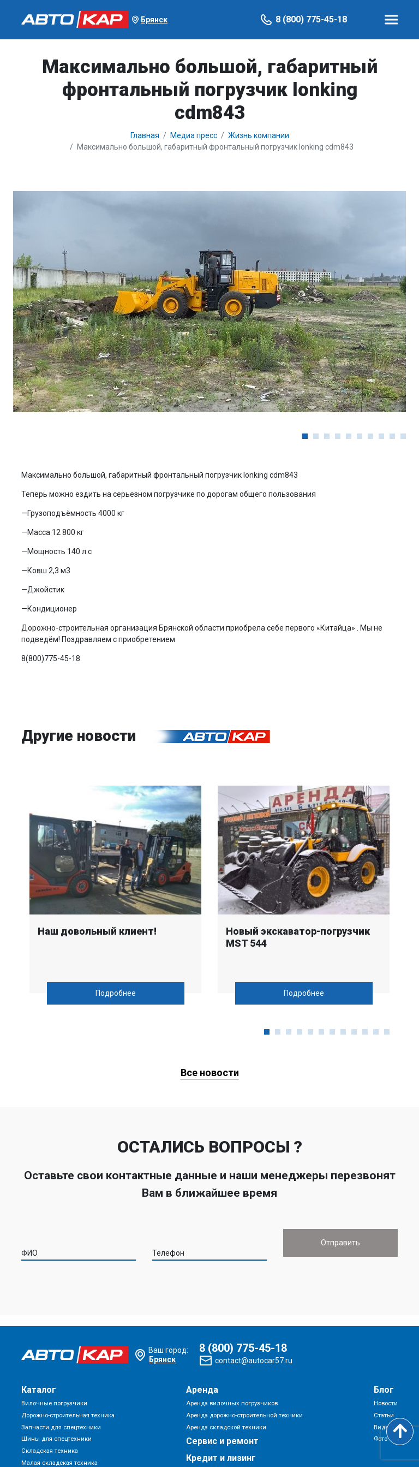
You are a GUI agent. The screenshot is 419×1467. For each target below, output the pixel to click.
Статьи (384, 1415)
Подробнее (115, 993)
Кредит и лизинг (221, 1458)
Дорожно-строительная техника (68, 1415)
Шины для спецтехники (56, 1438)
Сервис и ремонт (222, 1441)
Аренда (202, 1390)
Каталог (38, 1390)
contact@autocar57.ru (253, 1360)
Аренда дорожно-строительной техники (244, 1415)
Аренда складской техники (226, 1427)
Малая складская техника (59, 1462)
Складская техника (49, 1450)
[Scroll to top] (400, 1431)
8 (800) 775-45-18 (311, 19)
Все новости (210, 1072)
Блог (384, 1390)
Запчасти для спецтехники (61, 1427)
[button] (305, 436)
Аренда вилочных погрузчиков (232, 1403)
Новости (386, 1403)
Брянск (154, 19)
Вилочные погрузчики (54, 1403)
